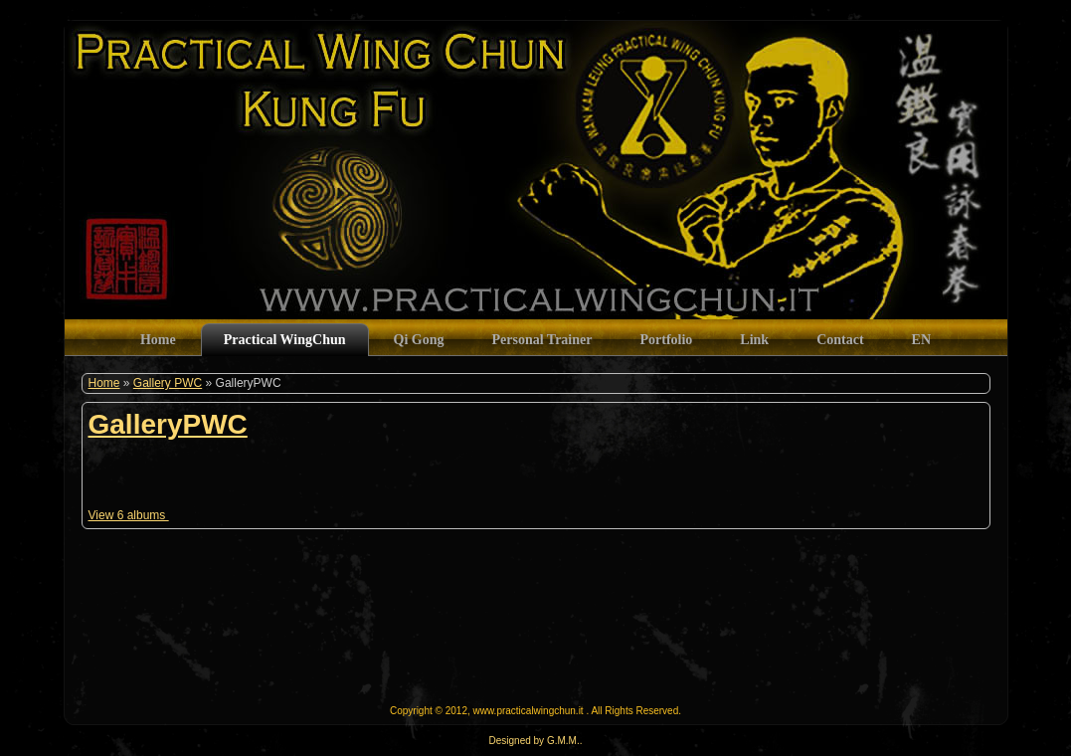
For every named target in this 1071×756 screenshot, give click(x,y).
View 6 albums (129, 515)
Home (104, 383)
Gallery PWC (167, 383)
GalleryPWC (168, 424)
